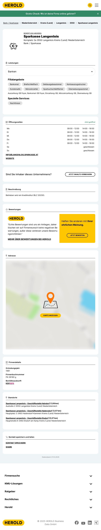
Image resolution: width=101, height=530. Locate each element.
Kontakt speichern (16, 443)
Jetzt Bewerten (77, 235)
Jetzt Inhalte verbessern (80, 174)
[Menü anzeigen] (96, 5)
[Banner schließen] (97, 13)
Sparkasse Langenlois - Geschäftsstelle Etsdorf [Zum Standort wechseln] (27, 418)
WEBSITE (10, 158)
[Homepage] (13, 5)
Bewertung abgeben (32, 33)
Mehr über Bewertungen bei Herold (29, 239)
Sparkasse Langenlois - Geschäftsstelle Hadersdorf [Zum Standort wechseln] (29, 411)
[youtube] (83, 522)
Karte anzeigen (50, 315)
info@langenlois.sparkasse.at (22, 155)
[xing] (96, 522)
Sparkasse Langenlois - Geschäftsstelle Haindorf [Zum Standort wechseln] (28, 403)
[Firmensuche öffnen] (90, 5)
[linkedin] (90, 522)
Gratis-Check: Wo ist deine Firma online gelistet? (50, 13)
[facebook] (77, 522)
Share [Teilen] (9, 447)
